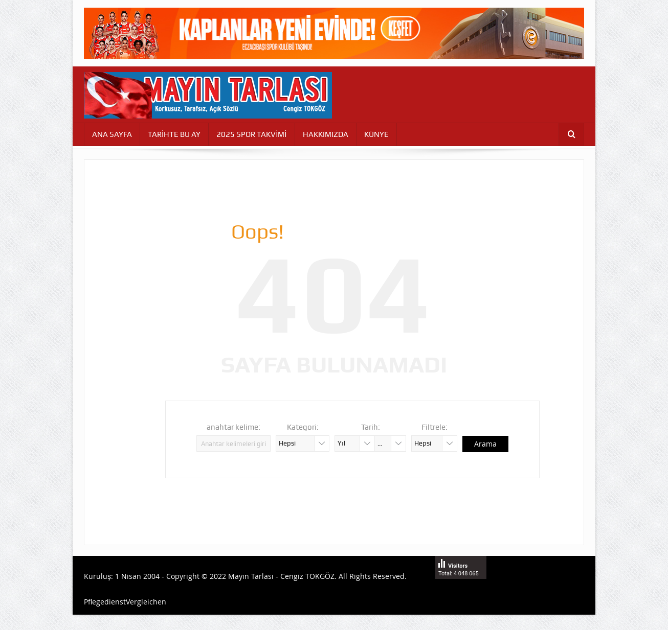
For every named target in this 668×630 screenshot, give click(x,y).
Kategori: (303, 427)
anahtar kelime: (233, 427)
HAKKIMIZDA (325, 134)
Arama (485, 444)
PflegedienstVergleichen (125, 601)
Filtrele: (434, 427)
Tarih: (370, 427)
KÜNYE (376, 134)
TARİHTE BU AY (174, 134)
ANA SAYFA (112, 134)
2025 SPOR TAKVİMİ (251, 134)
